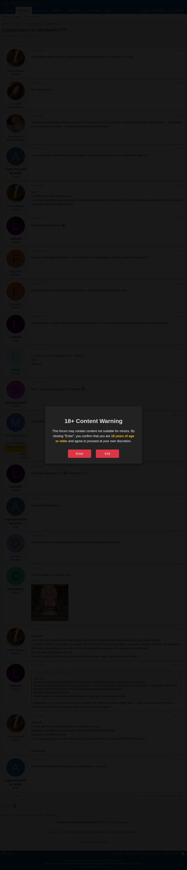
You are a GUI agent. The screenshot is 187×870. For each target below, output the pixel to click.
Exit (107, 453)
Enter (79, 453)
